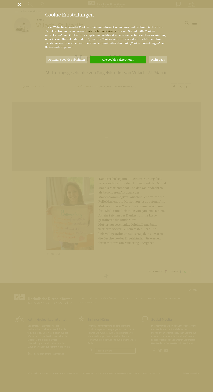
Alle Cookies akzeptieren (118, 59)
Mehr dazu (158, 59)
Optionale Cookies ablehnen (66, 59)
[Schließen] (106, 4)
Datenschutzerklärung (101, 31)
